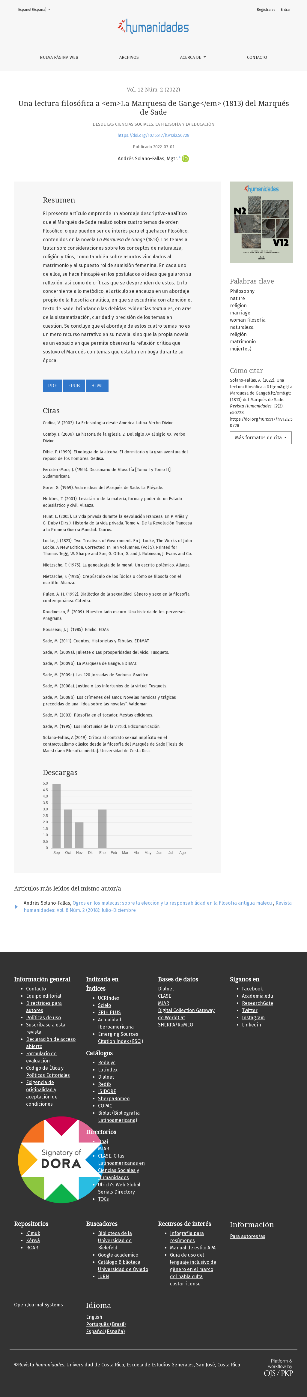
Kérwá (33, 1240)
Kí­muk (33, 1233)
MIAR (103, 1149)
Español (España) (36, 9)
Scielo (104, 1005)
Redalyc (106, 1062)
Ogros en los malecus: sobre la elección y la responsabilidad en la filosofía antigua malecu (173, 903)
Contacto (257, 57)
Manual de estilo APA (193, 1248)
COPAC (105, 1106)
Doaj (103, 1141)
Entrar (286, 10)
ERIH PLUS (109, 1012)
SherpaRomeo (114, 1098)
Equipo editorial (43, 996)
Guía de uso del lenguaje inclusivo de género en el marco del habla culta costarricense (193, 1269)
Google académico (118, 1255)
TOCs (103, 1199)
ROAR (32, 1248)
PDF (52, 386)
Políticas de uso (43, 1017)
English (94, 1317)
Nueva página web (59, 57)
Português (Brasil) (106, 1324)
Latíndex (108, 1070)
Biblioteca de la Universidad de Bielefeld (115, 1240)
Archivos (129, 57)
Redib (104, 1084)
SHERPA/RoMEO (175, 1025)
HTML (97, 386)
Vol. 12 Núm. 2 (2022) (153, 90)
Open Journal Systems (38, 1305)
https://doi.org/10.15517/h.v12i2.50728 (153, 135)
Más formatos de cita (259, 437)
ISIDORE (107, 1091)
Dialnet (106, 1077)
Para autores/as (247, 1236)
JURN (103, 1276)
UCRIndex (108, 998)
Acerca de (191, 57)
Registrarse (266, 10)
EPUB (74, 386)
